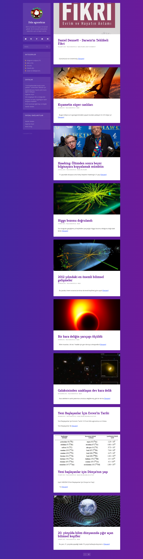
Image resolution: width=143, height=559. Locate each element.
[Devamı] (81, 59)
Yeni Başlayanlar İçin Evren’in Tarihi (83, 413)
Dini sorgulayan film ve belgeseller (35, 97)
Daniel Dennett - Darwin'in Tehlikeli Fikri (83, 42)
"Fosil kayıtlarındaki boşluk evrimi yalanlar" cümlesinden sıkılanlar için (35, 86)
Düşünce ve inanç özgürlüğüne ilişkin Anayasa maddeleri (36, 100)
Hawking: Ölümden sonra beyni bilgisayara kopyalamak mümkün (81, 165)
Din (29, 65)
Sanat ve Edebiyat (33, 71)
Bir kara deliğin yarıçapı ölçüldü (80, 336)
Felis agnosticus (36, 15)
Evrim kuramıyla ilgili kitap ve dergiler (36, 104)
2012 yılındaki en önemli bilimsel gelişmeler (81, 278)
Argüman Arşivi (29, 94)
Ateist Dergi (28, 126)
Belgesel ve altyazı (34, 60)
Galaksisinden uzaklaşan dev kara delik (85, 390)
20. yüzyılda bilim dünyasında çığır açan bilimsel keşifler (85, 534)
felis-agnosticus (72, 47)
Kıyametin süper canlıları (75, 105)
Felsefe (30, 68)
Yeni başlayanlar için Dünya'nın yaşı (83, 472)
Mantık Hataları (29, 106)
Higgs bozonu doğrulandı (75, 220)
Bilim (30, 63)
